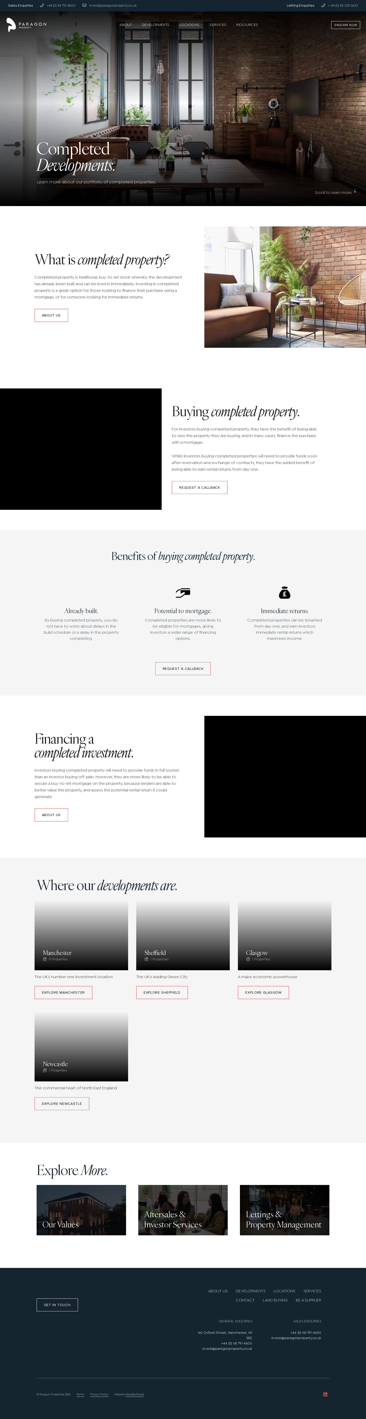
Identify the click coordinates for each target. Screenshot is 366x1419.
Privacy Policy (99, 1394)
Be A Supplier (308, 1300)
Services (217, 24)
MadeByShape (135, 1394)
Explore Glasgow (263, 992)
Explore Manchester (63, 992)
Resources (247, 24)
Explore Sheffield (162, 992)
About (125, 24)
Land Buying (275, 1300)
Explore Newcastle (62, 1104)
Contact (245, 1300)
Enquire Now (343, 25)
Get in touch (57, 1305)
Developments (155, 24)
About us (51, 315)
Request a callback (199, 487)
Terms (80, 1394)
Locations (189, 24)
